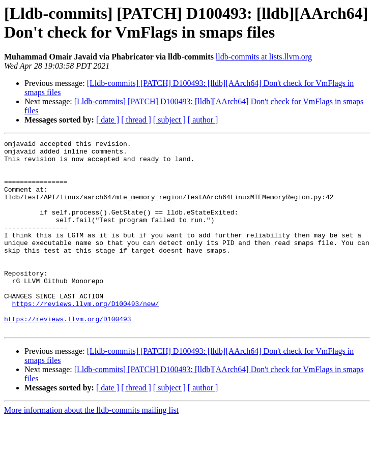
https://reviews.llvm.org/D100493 (67, 355)
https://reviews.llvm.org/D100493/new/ (85, 337)
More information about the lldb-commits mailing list (91, 448)
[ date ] (107, 119)
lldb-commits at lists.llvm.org (264, 56)
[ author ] (203, 119)
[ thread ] (136, 119)
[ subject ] (169, 119)
